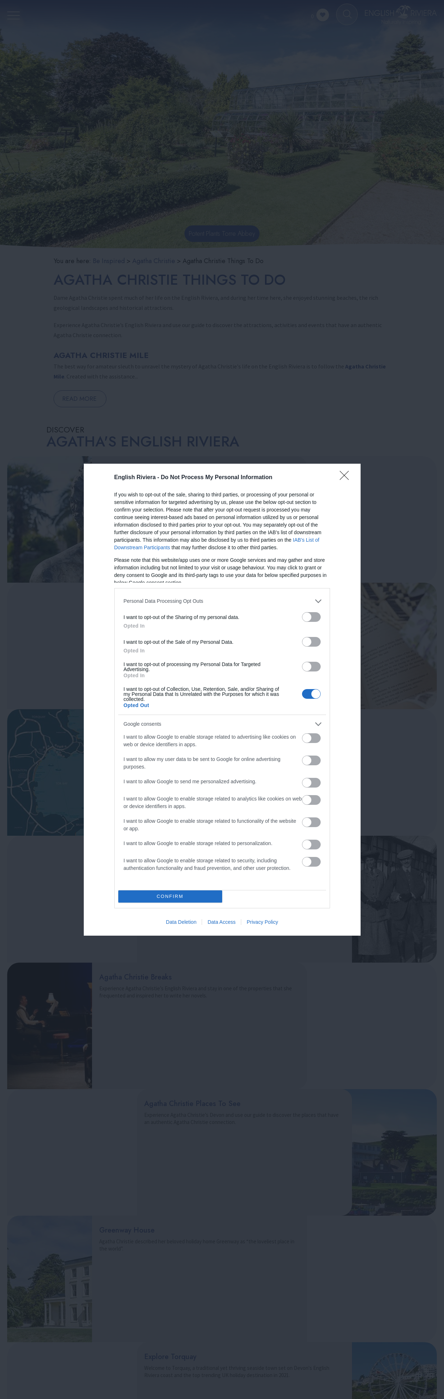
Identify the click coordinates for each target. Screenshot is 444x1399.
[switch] (311, 617)
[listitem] (222, 601)
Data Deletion (181, 922)
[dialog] (222, 700)
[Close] (346, 478)
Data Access (221, 922)
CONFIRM (170, 896)
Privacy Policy (262, 922)
